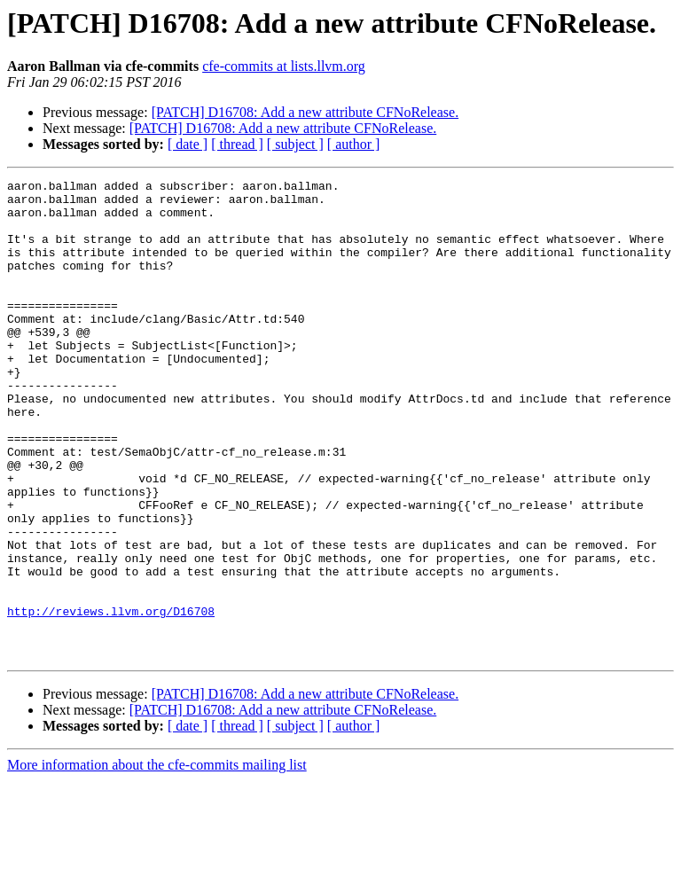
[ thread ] (237, 144)
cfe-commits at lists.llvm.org (283, 66)
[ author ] (353, 144)
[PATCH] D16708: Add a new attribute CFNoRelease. (305, 112)
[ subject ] (295, 144)
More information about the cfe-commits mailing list (157, 860)
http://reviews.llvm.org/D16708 (111, 699)
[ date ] (187, 144)
